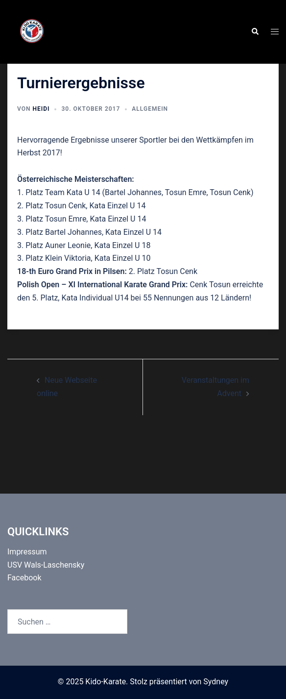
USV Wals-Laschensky (45, 565)
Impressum (27, 551)
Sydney (215, 681)
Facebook (24, 577)
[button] (255, 32)
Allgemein (150, 108)
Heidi (40, 108)
